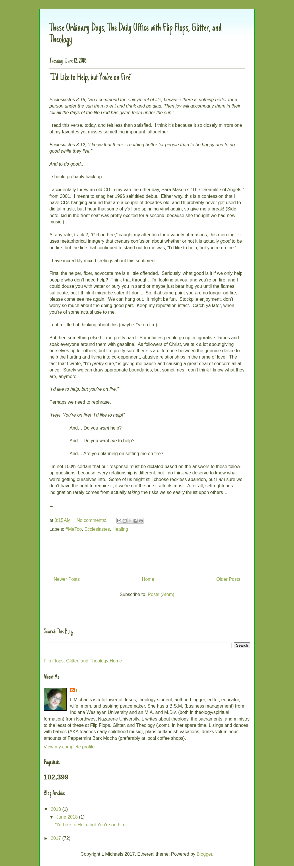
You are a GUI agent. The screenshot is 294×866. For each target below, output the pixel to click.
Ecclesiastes (97, 529)
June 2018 (67, 817)
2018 (56, 809)
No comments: (92, 520)
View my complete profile (69, 746)
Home (148, 579)
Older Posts (228, 579)
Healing (120, 529)
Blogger (204, 854)
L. (78, 690)
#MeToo (73, 529)
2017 (56, 838)
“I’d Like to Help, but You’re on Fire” (90, 78)
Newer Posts (67, 579)
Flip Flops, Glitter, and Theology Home (83, 660)
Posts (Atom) (161, 594)
